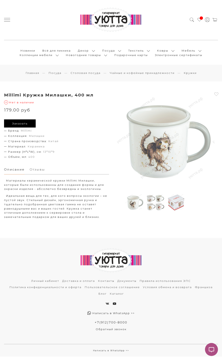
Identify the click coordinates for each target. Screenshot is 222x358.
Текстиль (136, 51)
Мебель (188, 51)
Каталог (117, 294)
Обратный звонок (111, 330)
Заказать (20, 124)
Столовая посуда (86, 74)
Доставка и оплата (78, 282)
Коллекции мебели (36, 55)
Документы (126, 282)
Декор (83, 51)
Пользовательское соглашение (112, 288)
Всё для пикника (56, 51)
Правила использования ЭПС (165, 282)
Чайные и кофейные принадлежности (142, 74)
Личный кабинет (45, 282)
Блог (102, 294)
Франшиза (204, 288)
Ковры (162, 51)
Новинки (27, 51)
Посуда (108, 51)
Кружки (190, 74)
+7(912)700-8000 (111, 324)
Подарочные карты (131, 55)
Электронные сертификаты (178, 55)
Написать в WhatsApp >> (111, 314)
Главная (32, 74)
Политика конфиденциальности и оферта (45, 288)
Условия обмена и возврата (167, 288)
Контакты (106, 282)
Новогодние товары (83, 55)
